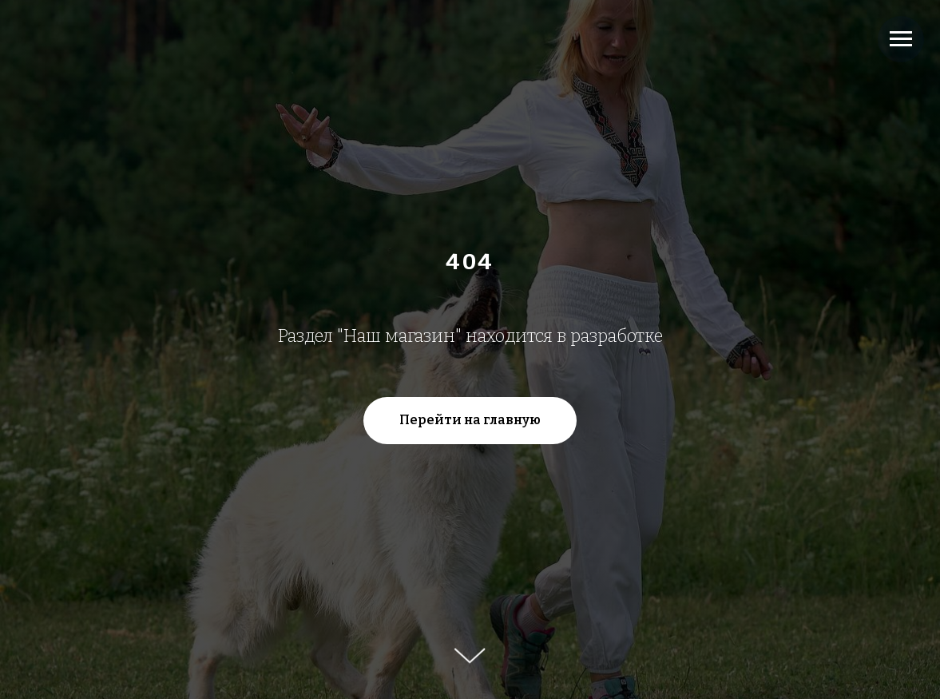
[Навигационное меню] (901, 39)
